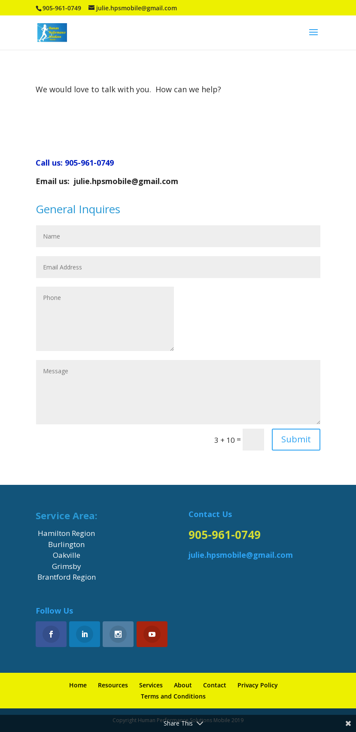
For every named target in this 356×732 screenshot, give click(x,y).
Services (151, 685)
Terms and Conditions (173, 696)
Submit (296, 439)
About (183, 685)
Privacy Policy (257, 685)
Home (78, 685)
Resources (113, 685)
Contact (214, 685)
